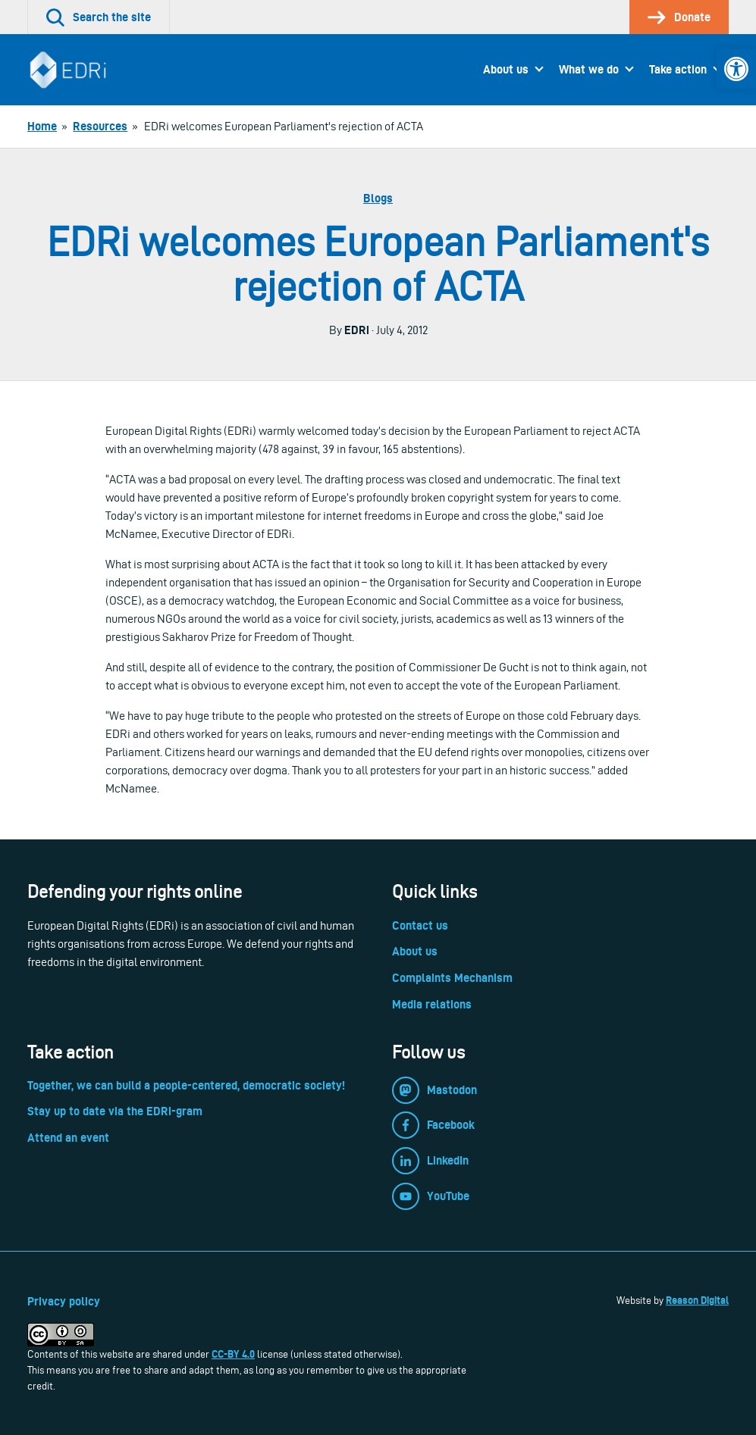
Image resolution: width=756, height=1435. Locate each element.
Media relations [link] (432, 1004)
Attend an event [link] (68, 1137)
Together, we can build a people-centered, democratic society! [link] (186, 1085)
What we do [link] (589, 69)
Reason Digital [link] (697, 1300)
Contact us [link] (420, 925)
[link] (736, 69)
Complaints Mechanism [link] (452, 977)
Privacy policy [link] (63, 1301)
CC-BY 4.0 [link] (233, 1354)
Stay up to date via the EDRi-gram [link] (114, 1111)
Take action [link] (678, 69)
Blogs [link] (378, 198)
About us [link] (506, 69)
